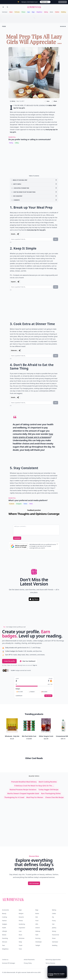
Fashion (57, 12)
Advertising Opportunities (53, 959)
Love (20, 931)
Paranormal (55, 935)
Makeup (37, 931)
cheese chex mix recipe (54, 797)
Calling (17, 143)
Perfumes (17, 12)
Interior (37, 927)
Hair (53, 924)
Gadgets (4, 924)
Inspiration (22, 927)
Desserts (21, 917)
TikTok (31, 503)
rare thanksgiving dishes (51, 793)
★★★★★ (63, 26)
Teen (3, 945)
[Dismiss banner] (57, 544)
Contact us (5, 959)
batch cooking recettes (48, 782)
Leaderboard (19, 695)
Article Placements (29, 959)
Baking (46, 12)
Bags (33, 12)
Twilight (37, 945)
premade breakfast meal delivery (24, 782)
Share (54, 101)
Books (51, 12)
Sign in (35, 665)
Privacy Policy (28, 963)
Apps (28, 12)
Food (36, 920)
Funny (54, 920)
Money (54, 931)
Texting (11, 143)
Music (10, 12)
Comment (17, 538)
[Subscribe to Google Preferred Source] (19, 546)
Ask (56, 239)
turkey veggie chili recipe (48, 789)
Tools (20, 949)
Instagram (19, 503)
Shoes (54, 938)
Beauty (4, 913)
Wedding (63, 12)
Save (46, 101)
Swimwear (4, 12)
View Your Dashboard (27, 661)
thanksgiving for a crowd (14, 797)
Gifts (36, 924)
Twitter (25, 503)
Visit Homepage (34, 883)
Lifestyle (4, 931)
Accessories (5, 910)
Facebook (11, 503)
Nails (36, 935)
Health (4, 927)
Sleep (20, 942)
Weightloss (39, 12)
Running (37, 938)
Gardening (22, 924)
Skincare (4, 942)
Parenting (5, 938)
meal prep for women (34, 797)
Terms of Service (50, 963)
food (4, 26)
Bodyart (21, 913)
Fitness (23, 12)
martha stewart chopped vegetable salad (23, 793)
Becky (13, 101)
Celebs (54, 913)
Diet (36, 917)
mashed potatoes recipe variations (23, 789)
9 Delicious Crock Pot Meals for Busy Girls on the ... (34, 786)
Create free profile (9, 661)
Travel (20, 945)
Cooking (4, 917)
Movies (4, 935)
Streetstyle (38, 942)
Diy (53, 917)
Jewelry (54, 927)
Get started (48, 695)
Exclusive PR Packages (8, 963)
